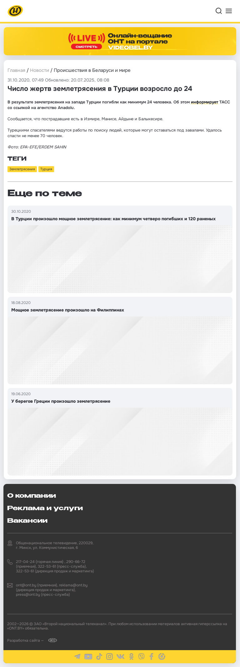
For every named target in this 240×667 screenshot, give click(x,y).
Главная (16, 70)
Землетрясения (22, 169)
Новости (39, 70)
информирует (204, 102)
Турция (46, 169)
